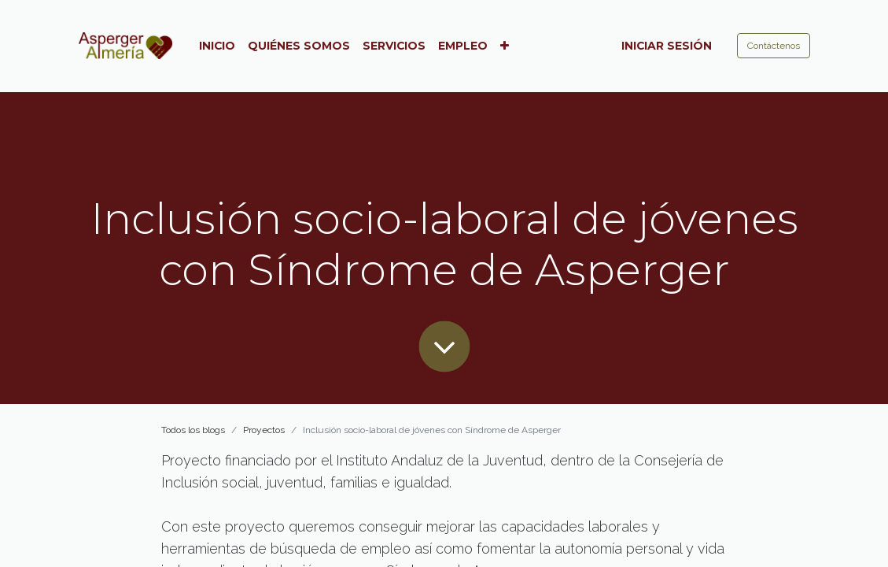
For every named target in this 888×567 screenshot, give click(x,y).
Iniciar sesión (666, 45)
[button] (504, 46)
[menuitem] (217, 46)
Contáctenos (773, 45)
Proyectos (264, 429)
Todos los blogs (193, 429)
